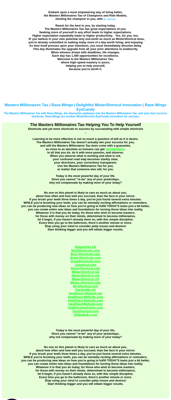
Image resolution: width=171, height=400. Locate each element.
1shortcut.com (85, 265)
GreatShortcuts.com (86, 261)
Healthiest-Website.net (85, 293)
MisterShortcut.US (85, 279)
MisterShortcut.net (85, 272)
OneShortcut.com (85, 311)
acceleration (115, 149)
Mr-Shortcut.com (85, 286)
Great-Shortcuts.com (85, 257)
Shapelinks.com (86, 315)
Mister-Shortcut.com (85, 282)
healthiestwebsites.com (85, 307)
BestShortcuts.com (85, 250)
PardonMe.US (85, 290)
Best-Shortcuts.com (85, 254)
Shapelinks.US (85, 247)
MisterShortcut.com (85, 268)
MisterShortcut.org (85, 275)
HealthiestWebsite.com (85, 304)
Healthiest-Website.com (85, 297)
